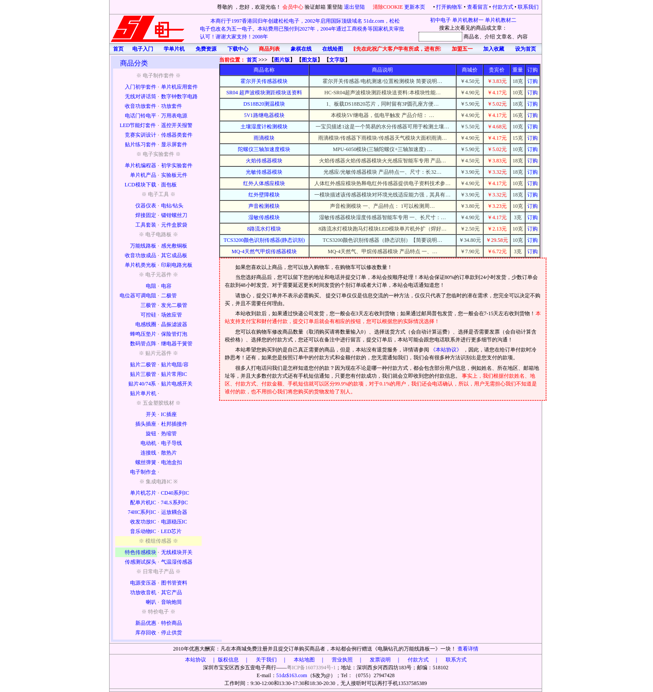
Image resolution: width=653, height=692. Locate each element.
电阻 (151, 286)
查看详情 (467, 649)
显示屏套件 (174, 144)
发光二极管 (174, 305)
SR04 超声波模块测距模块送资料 (264, 93)
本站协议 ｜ (201, 660)
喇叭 (151, 602)
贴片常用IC (174, 374)
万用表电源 (174, 116)
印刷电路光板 (176, 265)
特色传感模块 (140, 552)
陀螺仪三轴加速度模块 (264, 149)
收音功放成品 (140, 255)
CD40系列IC (175, 493)
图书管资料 (174, 583)
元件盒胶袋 (174, 225)
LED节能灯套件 (138, 125)
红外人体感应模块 (264, 183)
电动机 (148, 443)
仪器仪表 (145, 206)
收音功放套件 (140, 106)
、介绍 (487, 37)
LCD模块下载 (140, 185)
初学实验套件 (176, 165)
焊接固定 (145, 215)
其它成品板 (174, 255)
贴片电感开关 (176, 384)
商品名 (471, 37)
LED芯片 (171, 531)
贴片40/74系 (142, 384)
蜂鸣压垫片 (143, 334)
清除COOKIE (388, 7)
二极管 (169, 296)
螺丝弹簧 (145, 462)
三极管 (148, 305)
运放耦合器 (174, 512)
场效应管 (171, 315)
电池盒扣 (171, 462)
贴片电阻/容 (175, 364)
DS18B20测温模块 (264, 104)
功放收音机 (143, 592)
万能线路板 (143, 246)
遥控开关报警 (176, 125)
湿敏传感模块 (264, 217)
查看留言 (477, 7)
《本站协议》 (446, 350)
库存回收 (145, 633)
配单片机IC (143, 502)
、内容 (520, 37)
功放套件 (171, 106)
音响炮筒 (171, 602)
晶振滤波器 (174, 324)
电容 (166, 286)
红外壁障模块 (264, 195)
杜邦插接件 (174, 424)
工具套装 (145, 225)
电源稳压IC (174, 522)
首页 (252, 60)
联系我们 (528, 7)
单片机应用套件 (179, 87)
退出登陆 (355, 7)
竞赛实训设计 (140, 135)
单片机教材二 (500, 20)
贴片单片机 (143, 393)
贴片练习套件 (140, 144)
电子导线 (171, 443)
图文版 (309, 60)
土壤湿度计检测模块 (264, 127)
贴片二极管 (143, 364)
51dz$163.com (291, 675)
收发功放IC (143, 522)
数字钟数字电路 (179, 96)
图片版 (282, 60)
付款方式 (502, 7)
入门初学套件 (140, 87)
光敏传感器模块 (264, 172)
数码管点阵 (143, 344)
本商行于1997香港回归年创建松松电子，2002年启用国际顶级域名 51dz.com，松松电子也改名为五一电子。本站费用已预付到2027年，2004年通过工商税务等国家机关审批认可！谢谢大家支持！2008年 (302, 29)
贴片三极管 (143, 374)
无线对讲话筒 (140, 96)
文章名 (504, 37)
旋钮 (151, 433)
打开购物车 (449, 7)
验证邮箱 (315, 7)
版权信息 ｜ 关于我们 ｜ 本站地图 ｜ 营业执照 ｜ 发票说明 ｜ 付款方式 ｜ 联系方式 (342, 660)
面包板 (169, 185)
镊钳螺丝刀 (174, 215)
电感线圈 (145, 324)
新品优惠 (145, 623)
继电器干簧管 (176, 344)
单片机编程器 (140, 165)
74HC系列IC (142, 512)
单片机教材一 (468, 20)
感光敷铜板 (174, 246)
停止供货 (171, 633)
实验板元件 (174, 175)
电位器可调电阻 (138, 296)
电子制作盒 (143, 472)
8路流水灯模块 (264, 229)
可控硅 (148, 315)
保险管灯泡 (174, 334)
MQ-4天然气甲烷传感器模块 (264, 251)
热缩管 (169, 433)
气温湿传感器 (176, 562)
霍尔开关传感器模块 (264, 81)
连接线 (148, 453)
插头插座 (145, 424)
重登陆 (335, 7)
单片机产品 (143, 175)
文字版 (337, 60)
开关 (151, 414)
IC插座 (169, 414)
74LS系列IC (174, 502)
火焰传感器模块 (264, 161)
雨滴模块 (264, 138)
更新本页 (415, 7)
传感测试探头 (140, 562)
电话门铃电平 (140, 116)
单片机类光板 (140, 265)
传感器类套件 (176, 135)
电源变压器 (143, 583)
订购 (532, 81)
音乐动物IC (143, 531)
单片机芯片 (143, 493)
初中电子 (440, 20)
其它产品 (171, 592)
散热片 (169, 453)
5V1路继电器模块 (264, 115)
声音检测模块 (264, 206)
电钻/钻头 (172, 206)
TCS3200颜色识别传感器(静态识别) (264, 240)
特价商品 (171, 623)
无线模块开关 (176, 552)
